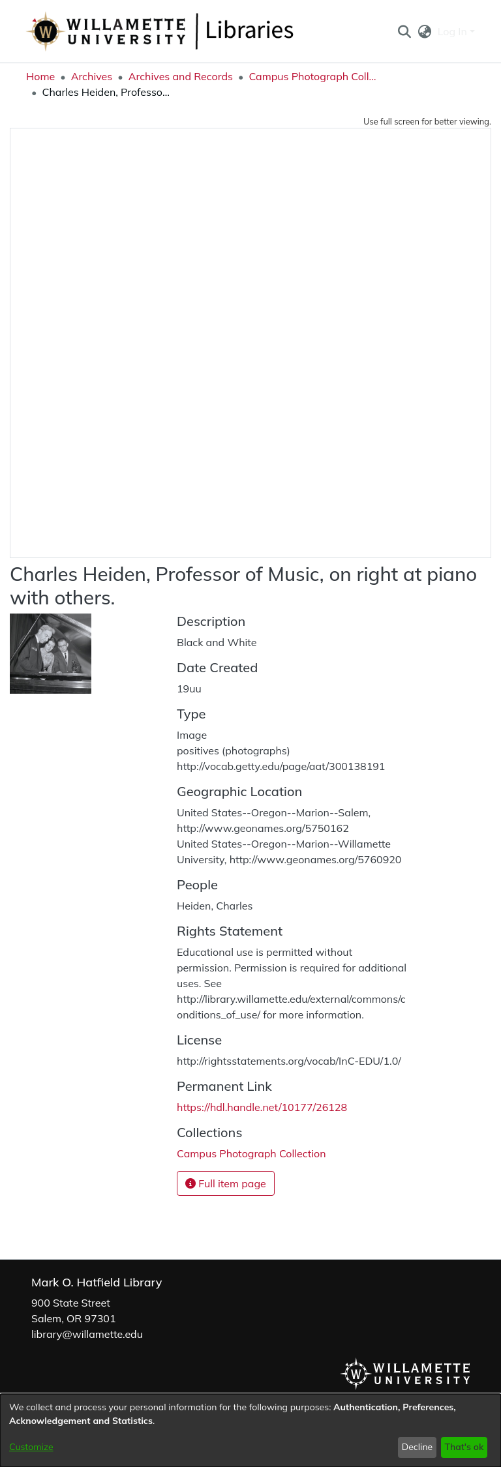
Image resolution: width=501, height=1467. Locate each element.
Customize (31, 1447)
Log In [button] (454, 31)
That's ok (463, 1447)
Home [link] (40, 76)
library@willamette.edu (87, 1334)
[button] (404, 31)
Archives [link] (92, 76)
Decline (417, 1447)
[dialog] (250, 1430)
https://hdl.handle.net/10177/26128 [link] (262, 1107)
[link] (251, 1153)
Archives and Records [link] (181, 76)
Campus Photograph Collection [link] (314, 76)
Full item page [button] (225, 1183)
